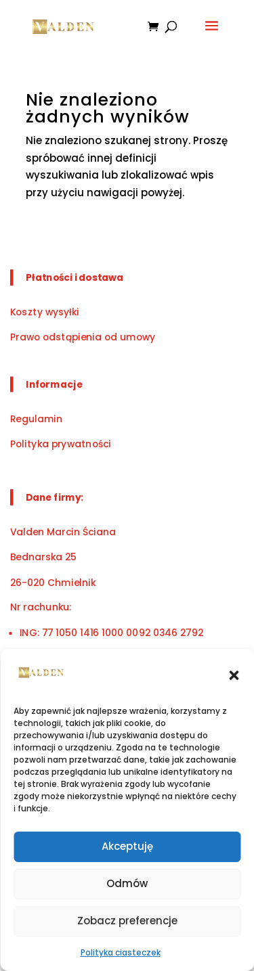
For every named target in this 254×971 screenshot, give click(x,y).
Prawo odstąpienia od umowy (82, 336)
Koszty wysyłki (44, 311)
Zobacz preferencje (127, 920)
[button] (233, 675)
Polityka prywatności (60, 443)
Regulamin (36, 418)
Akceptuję (127, 846)
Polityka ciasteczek (121, 952)
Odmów (127, 883)
